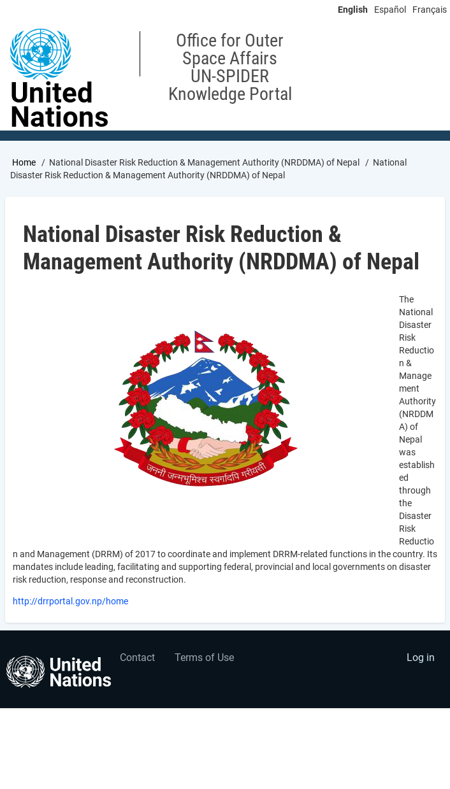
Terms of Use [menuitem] (204, 657)
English (353, 9)
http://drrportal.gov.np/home (70, 601)
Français (429, 9)
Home (24, 162)
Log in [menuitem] (421, 657)
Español (390, 9)
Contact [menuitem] (137, 657)
